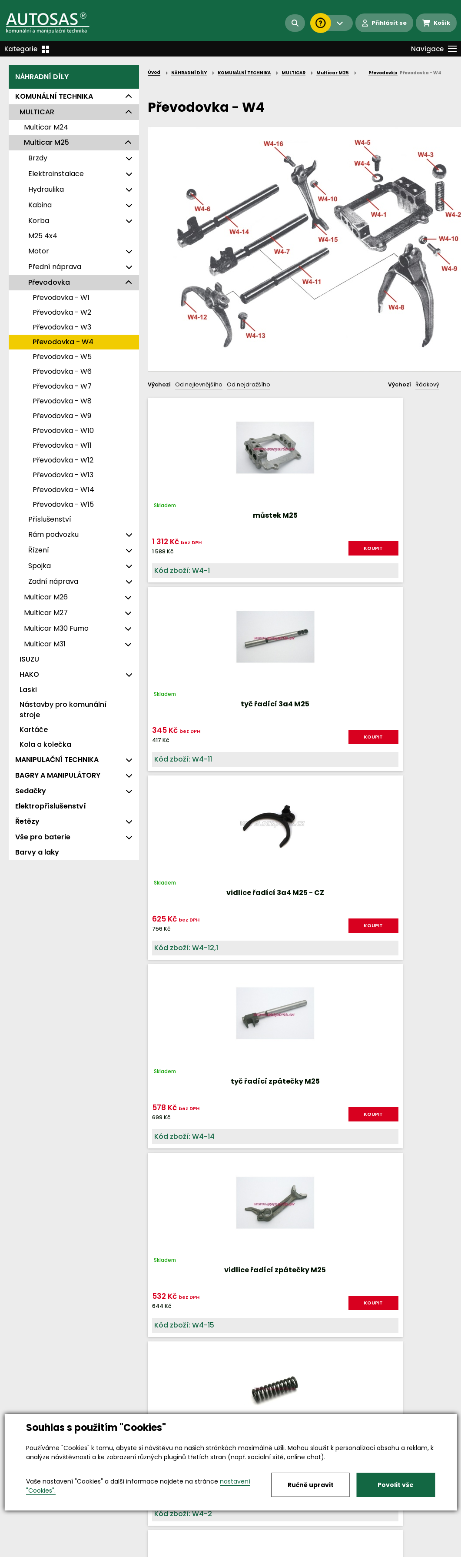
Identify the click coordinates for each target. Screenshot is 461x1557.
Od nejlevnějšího (198, 384)
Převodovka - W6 (62, 371)
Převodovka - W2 (62, 312)
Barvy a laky (37, 852)
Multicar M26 (46, 597)
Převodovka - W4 (63, 342)
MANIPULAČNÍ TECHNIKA (57, 760)
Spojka (39, 566)
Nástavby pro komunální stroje (63, 709)
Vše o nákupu (30, 1550)
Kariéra (244, 1550)
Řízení (38, 550)
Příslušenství (49, 519)
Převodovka (49, 282)
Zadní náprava (53, 581)
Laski (28, 690)
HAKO (29, 674)
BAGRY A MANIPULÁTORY (57, 775)
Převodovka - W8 (62, 401)
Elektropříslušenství (50, 806)
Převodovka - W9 (62, 416)
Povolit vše (396, 1484)
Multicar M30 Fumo (56, 628)
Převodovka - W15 (63, 504)
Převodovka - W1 (61, 298)
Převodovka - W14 (63, 490)
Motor (38, 251)
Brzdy (37, 158)
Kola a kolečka (45, 744)
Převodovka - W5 (62, 357)
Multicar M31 (45, 644)
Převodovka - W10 (63, 431)
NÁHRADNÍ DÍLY (42, 77)
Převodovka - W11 (62, 445)
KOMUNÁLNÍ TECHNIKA (54, 96)
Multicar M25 (46, 142)
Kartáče (34, 730)
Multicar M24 (46, 127)
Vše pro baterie (42, 837)
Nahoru (162, 1022)
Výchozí (159, 384)
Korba (38, 221)
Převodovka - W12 (63, 460)
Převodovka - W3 (62, 327)
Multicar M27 (46, 613)
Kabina (40, 205)
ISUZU (29, 659)
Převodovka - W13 (63, 475)
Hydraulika (46, 189)
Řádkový (427, 384)
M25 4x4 (42, 236)
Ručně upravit (311, 1484)
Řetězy (27, 821)
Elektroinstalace (56, 174)
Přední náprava (54, 267)
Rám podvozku (53, 534)
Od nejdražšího (248, 384)
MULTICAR (37, 112)
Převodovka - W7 (62, 386)
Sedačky (30, 791)
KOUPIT (198, 562)
